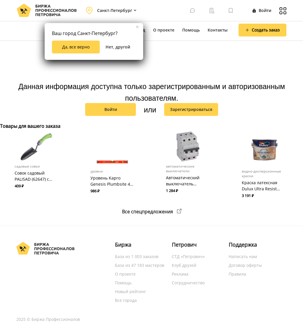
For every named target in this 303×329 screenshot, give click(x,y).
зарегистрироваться (191, 109)
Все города (126, 300)
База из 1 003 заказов (136, 256)
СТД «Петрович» (188, 256)
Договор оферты (245, 265)
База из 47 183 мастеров (139, 265)
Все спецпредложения (151, 211)
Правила (237, 274)
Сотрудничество (188, 283)
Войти (262, 10)
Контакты (217, 30)
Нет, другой (118, 47)
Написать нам (243, 256)
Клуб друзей (184, 265)
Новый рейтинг (130, 291)
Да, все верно (76, 47)
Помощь (191, 30)
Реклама (180, 274)
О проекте (163, 30)
